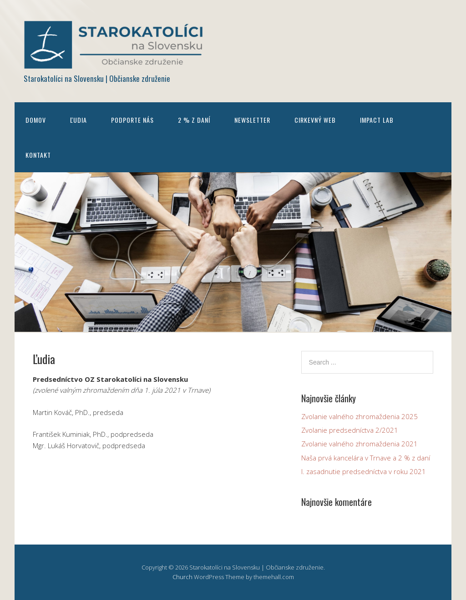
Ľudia (78, 120)
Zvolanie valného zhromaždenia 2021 (359, 443)
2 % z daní (194, 120)
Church (182, 577)
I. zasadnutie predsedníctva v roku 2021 (363, 471)
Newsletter (252, 120)
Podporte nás (132, 120)
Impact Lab (377, 120)
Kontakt (38, 155)
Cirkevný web (315, 120)
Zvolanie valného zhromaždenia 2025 (359, 416)
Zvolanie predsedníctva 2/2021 (349, 430)
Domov (35, 120)
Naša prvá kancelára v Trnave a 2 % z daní (365, 457)
